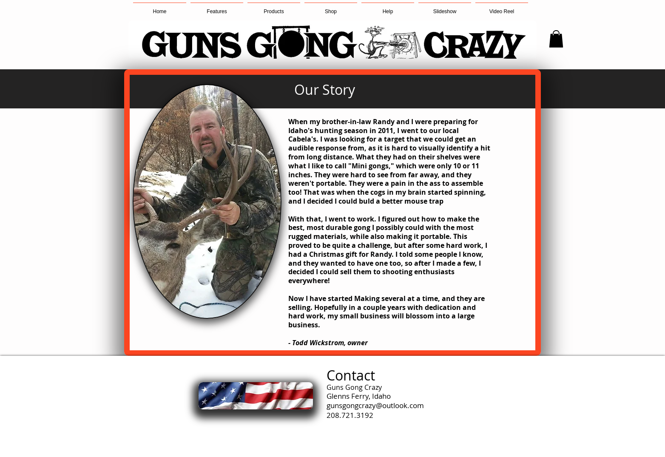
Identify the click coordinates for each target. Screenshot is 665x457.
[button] (273, 8)
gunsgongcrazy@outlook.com (375, 405)
